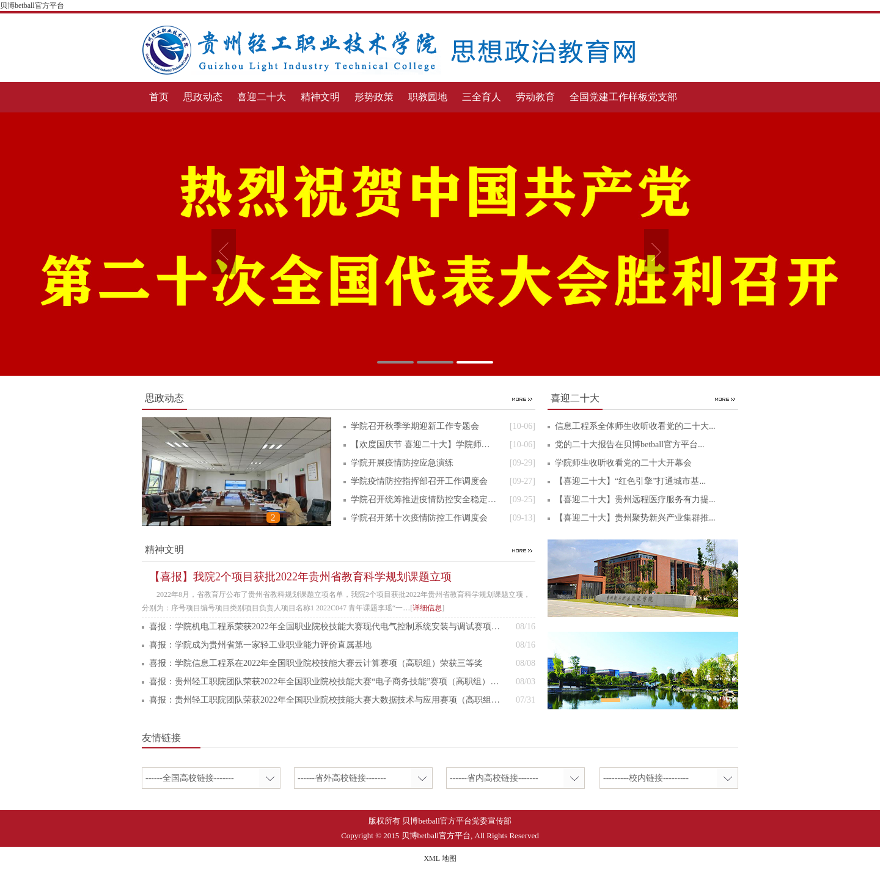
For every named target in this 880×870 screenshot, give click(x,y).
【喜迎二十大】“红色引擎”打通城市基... (630, 481)
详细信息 (427, 608)
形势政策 (374, 97)
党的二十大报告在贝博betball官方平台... (630, 444)
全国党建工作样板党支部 (623, 97)
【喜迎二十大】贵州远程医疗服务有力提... (635, 499)
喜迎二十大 (261, 97)
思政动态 (202, 97)
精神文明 (320, 97)
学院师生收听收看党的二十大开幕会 (623, 462)
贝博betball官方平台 (32, 5)
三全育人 (481, 97)
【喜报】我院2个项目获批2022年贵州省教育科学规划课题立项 (300, 577)
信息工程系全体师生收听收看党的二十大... (635, 426)
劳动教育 (535, 97)
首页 (159, 97)
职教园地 (427, 97)
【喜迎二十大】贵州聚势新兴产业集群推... (635, 517)
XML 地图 (440, 858)
